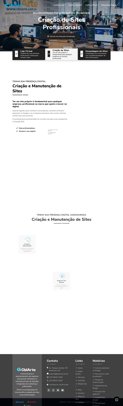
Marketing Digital (108, 5)
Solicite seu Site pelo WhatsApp (61, 36)
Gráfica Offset (91, 5)
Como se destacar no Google (101, 400)
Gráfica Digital (74, 5)
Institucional (59, 5)
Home (78, 399)
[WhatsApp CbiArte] (117, 400)
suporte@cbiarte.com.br (58, 405)
